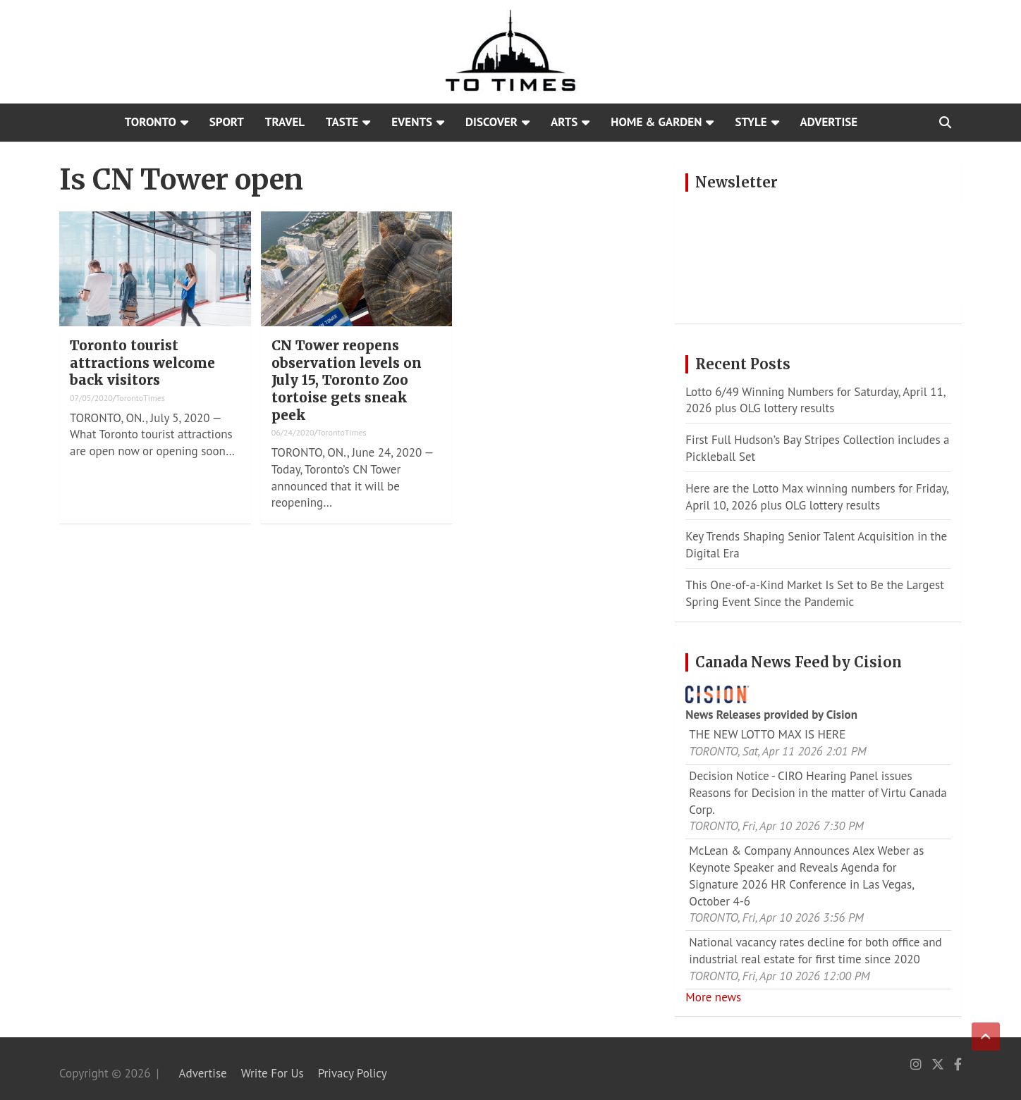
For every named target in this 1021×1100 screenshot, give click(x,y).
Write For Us (272, 1073)
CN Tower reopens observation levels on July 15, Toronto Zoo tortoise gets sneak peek (346, 380)
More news (713, 997)
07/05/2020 (91, 398)
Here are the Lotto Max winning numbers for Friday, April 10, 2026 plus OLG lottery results (816, 497)
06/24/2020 (292, 432)
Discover (491, 122)
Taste (342, 122)
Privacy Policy (352, 1073)
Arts (564, 122)
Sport (226, 122)
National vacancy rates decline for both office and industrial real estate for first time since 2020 (815, 950)
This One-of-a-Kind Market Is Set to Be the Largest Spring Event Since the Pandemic (814, 593)
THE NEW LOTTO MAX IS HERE (767, 734)
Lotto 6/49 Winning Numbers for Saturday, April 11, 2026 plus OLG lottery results (815, 400)
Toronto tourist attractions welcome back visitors (142, 362)
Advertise (829, 122)
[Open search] (945, 123)
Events (411, 122)
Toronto (150, 122)
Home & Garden (656, 122)
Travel (285, 122)
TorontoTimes (140, 398)
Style (750, 122)
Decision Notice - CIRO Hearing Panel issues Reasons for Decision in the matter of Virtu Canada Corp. (817, 792)
